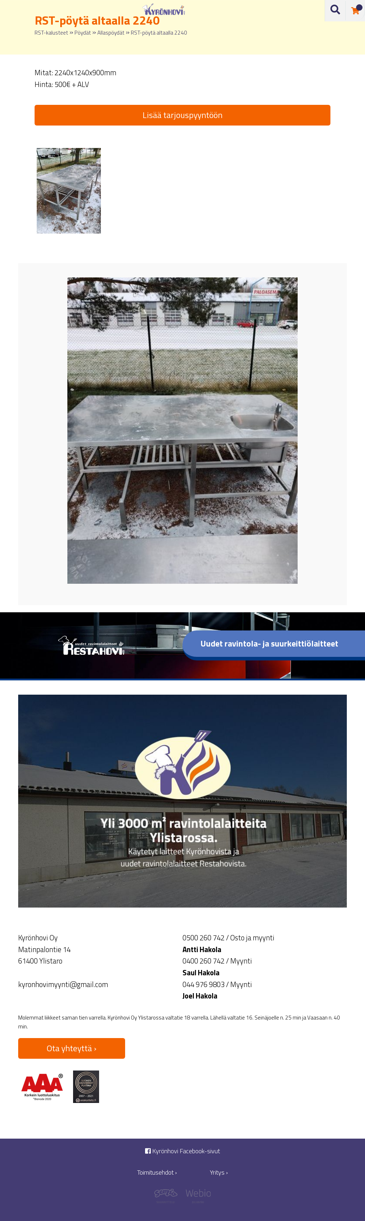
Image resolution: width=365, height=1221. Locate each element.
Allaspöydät (110, 33)
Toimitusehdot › (157, 1172)
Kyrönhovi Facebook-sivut (182, 1151)
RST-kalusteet (51, 33)
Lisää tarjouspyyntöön (182, 114)
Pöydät (82, 33)
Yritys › (219, 1172)
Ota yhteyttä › (72, 1048)
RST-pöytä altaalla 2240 (159, 33)
